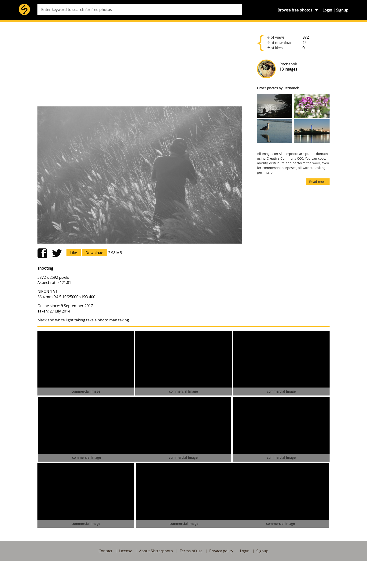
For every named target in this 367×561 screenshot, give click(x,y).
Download (94, 252)
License (125, 550)
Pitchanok (288, 64)
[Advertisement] (139, 66)
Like (73, 252)
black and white (51, 320)
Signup (342, 10)
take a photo (97, 320)
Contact (105, 550)
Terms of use (191, 550)
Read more (317, 181)
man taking (119, 320)
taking (79, 320)
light (69, 320)
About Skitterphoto (156, 550)
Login (327, 10)
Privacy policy (221, 550)
